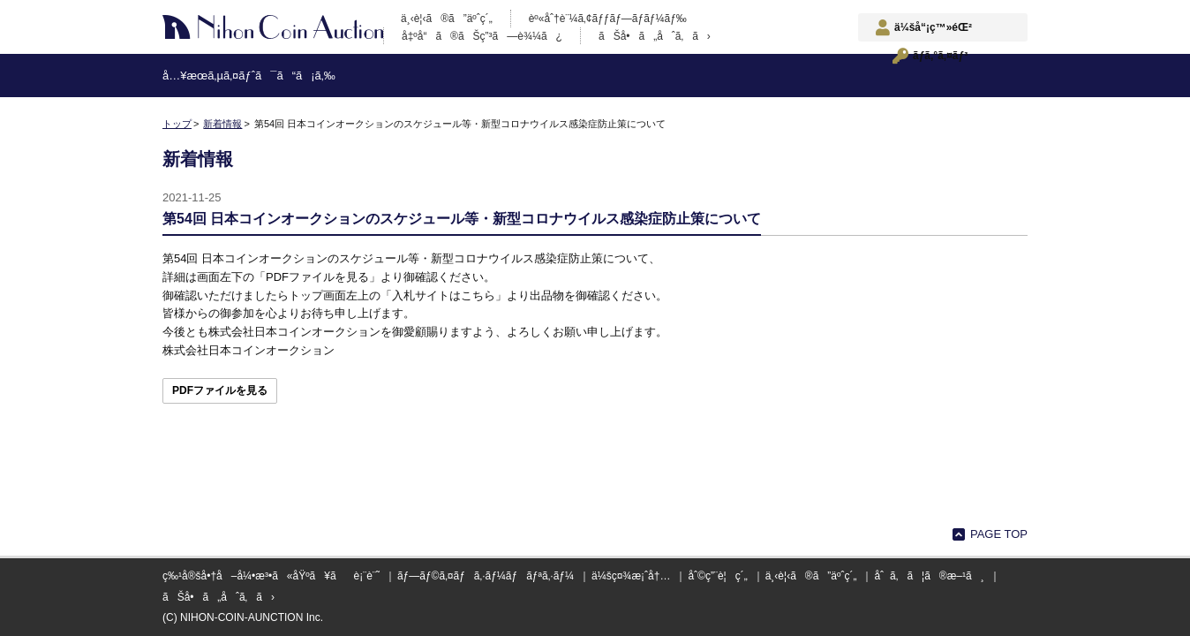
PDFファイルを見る (219, 390)
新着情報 (222, 123)
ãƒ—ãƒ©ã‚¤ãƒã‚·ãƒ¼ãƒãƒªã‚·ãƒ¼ (485, 576)
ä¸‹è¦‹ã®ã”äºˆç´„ (447, 18)
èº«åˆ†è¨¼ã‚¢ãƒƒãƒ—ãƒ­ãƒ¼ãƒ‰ (608, 18)
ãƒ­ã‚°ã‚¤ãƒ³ (940, 55)
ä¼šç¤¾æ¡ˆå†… (630, 576)
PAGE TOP (999, 534)
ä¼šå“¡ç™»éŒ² (933, 27)
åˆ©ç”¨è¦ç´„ (717, 576)
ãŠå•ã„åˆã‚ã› (655, 36)
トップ (177, 123)
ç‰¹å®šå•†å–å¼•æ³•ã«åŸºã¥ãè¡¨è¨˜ (271, 576)
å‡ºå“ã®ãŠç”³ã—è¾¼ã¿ (482, 36)
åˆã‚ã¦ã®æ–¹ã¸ (928, 576)
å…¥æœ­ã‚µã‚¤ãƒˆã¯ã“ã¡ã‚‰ (248, 75)
